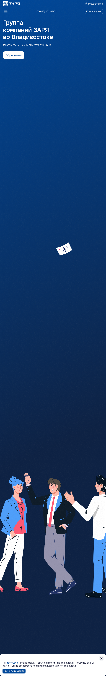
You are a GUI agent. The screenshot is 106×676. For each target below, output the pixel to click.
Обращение (14, 55)
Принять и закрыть (14, 671)
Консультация (93, 11)
